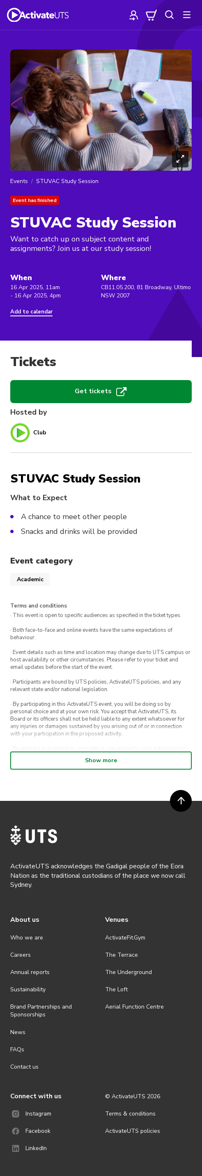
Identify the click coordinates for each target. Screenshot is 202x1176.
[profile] (134, 15)
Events (19, 181)
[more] (187, 15)
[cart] (151, 15)
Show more (101, 760)
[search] (169, 15)
